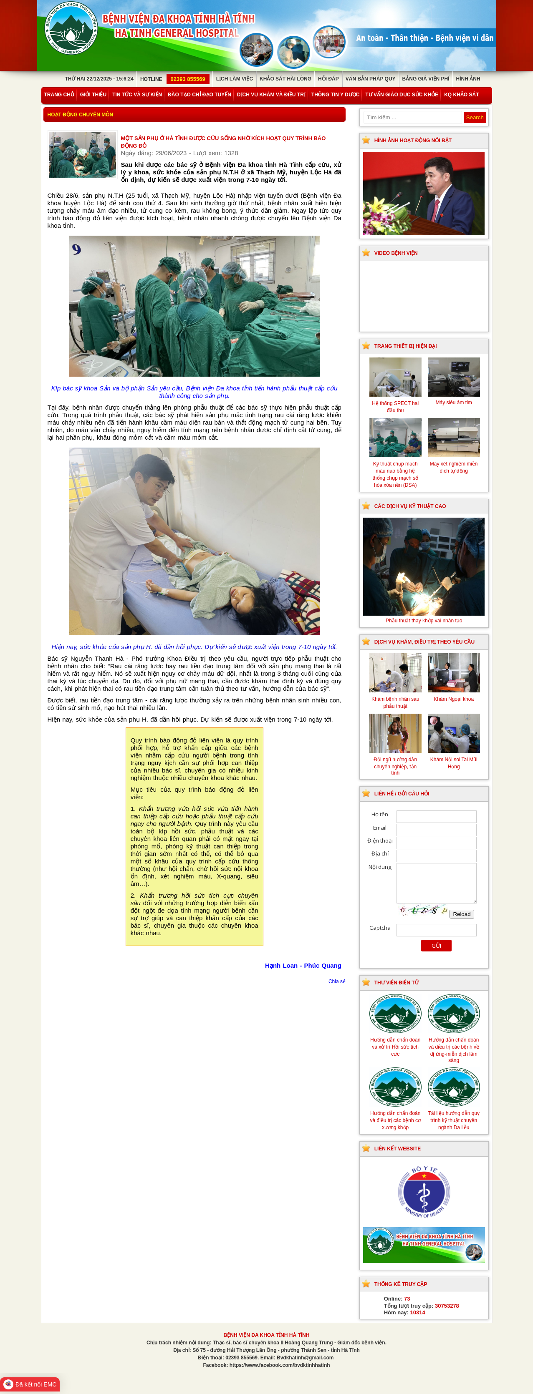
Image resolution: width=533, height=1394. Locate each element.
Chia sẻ (337, 981)
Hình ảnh (468, 79)
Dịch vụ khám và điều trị (271, 95)
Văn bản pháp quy (371, 79)
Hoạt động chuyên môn (81, 115)
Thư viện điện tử (396, 983)
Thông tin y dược (335, 95)
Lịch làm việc (234, 79)
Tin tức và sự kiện (137, 95)
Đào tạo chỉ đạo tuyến (199, 95)
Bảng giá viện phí (426, 79)
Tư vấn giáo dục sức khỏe (401, 95)
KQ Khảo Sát (461, 95)
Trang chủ (59, 95)
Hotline (175, 79)
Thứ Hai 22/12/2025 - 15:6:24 (99, 79)
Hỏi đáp (328, 79)
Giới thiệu (93, 95)
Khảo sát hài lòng (285, 79)
